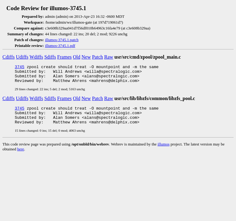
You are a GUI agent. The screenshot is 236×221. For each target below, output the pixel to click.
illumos (164, 151)
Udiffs (22, 57)
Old (76, 57)
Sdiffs (50, 57)
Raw (108, 57)
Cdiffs (8, 57)
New (86, 57)
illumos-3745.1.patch (62, 40)
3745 (19, 67)
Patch (97, 57)
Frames (64, 57)
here (20, 156)
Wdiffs (36, 57)
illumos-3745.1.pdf (60, 46)
